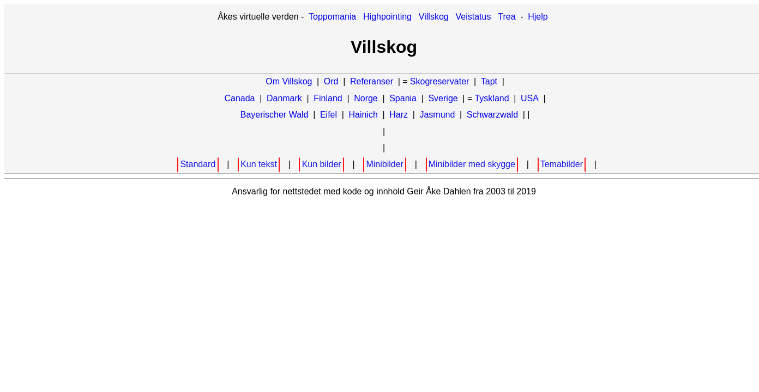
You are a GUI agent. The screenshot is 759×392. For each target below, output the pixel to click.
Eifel (328, 114)
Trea (506, 16)
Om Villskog (289, 81)
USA (530, 98)
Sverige (442, 98)
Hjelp (537, 16)
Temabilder (561, 164)
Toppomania (332, 16)
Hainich (362, 114)
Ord (331, 81)
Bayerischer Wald (274, 114)
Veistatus (473, 16)
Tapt (489, 81)
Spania (403, 98)
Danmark (284, 98)
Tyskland (491, 98)
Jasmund (437, 114)
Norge (366, 98)
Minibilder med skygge (472, 164)
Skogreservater (439, 81)
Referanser (371, 81)
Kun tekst (258, 164)
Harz (398, 114)
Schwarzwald (492, 114)
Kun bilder (321, 164)
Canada (239, 98)
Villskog (434, 16)
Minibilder (384, 164)
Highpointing (387, 16)
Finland (328, 98)
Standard (197, 164)
